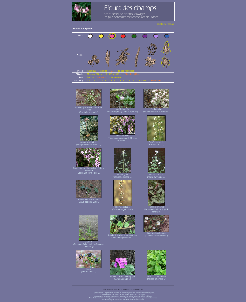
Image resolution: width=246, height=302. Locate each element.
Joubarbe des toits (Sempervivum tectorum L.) (88, 142)
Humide (103, 71)
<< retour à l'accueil (165, 24)
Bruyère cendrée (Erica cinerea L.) (156, 142)
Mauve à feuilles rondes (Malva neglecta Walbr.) (88, 199)
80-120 (132, 80)
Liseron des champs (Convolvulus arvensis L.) (156, 233)
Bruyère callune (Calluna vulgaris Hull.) (122, 207)
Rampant (101, 77)
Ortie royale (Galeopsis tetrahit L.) (122, 175)
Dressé (90, 77)
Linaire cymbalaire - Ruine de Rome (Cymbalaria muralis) (88, 108)
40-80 (122, 80)
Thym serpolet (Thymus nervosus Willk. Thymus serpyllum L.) (122, 137)
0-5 (88, 80)
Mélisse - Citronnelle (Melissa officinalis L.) (156, 277)
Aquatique (91, 71)
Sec (112, 71)
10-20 (104, 80)
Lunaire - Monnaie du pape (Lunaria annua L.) (122, 277)
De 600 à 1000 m (113, 74)
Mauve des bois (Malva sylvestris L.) (156, 175)
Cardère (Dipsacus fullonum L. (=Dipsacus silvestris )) (88, 243)
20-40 (113, 80)
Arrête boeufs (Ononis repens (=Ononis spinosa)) (122, 109)
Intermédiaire (115, 77)
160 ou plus (155, 80)
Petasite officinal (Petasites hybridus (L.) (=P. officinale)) (156, 208)
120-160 (142, 80)
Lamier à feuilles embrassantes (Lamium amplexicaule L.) (122, 235)
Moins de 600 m (94, 74)
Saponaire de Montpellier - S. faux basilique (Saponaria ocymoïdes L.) (88, 169)
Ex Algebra (125, 289)
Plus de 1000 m (132, 74)
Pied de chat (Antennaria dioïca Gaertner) (156, 109)
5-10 (96, 80)
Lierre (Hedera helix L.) (88, 269)
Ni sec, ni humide (126, 71)
